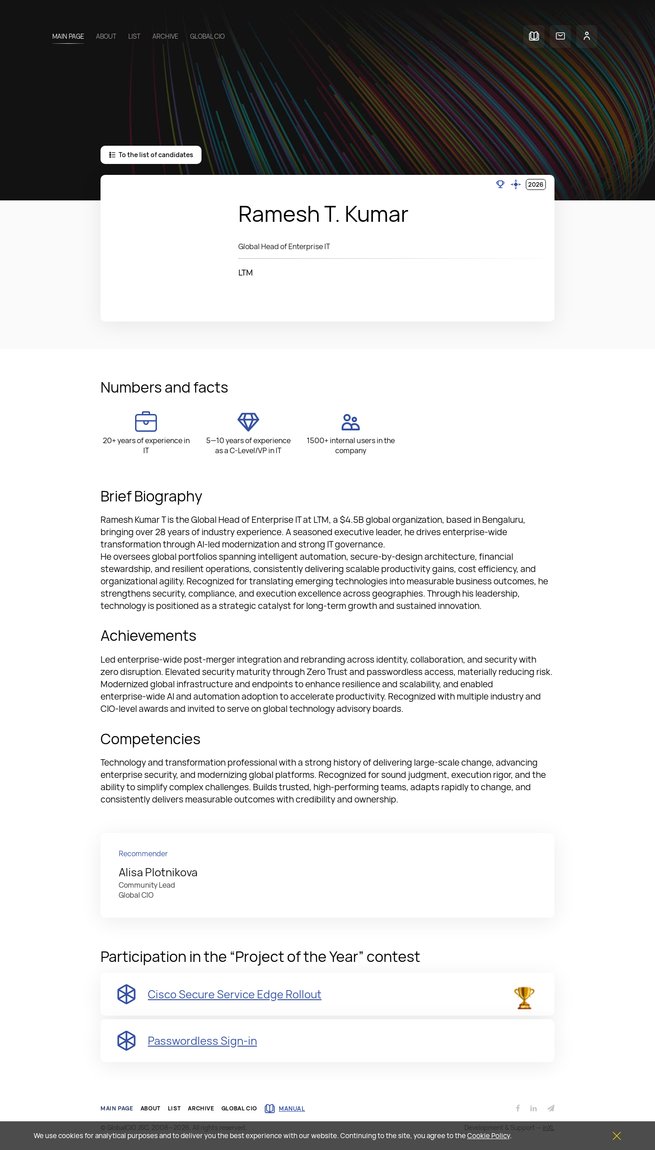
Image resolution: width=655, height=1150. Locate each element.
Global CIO (207, 36)
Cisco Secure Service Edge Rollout (235, 994)
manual (284, 1108)
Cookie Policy (488, 1135)
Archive (165, 36)
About (106, 36)
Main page (68, 36)
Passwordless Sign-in (202, 1040)
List (134, 36)
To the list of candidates (151, 154)
